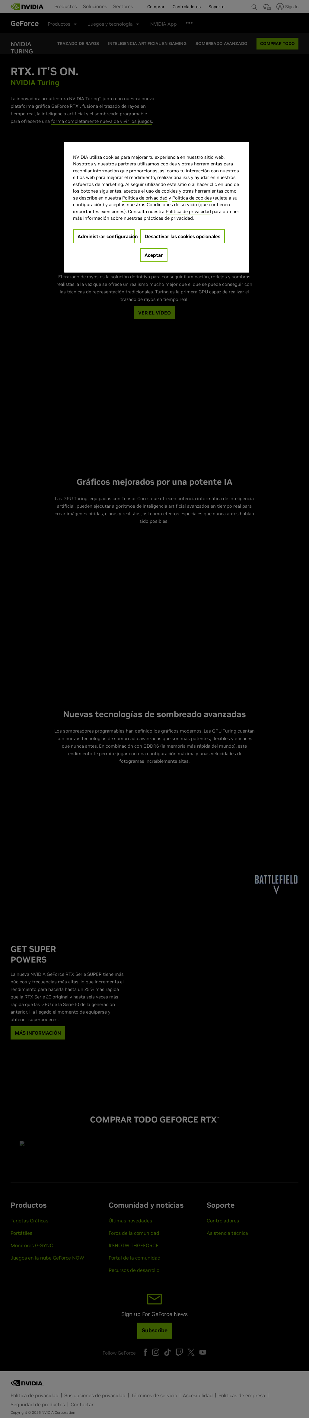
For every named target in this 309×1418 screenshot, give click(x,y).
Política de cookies (192, 198)
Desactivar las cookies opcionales (182, 236)
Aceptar (154, 255)
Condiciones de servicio (172, 204)
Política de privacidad (144, 198)
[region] (156, 207)
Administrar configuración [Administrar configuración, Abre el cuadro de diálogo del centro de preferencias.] (106, 236)
